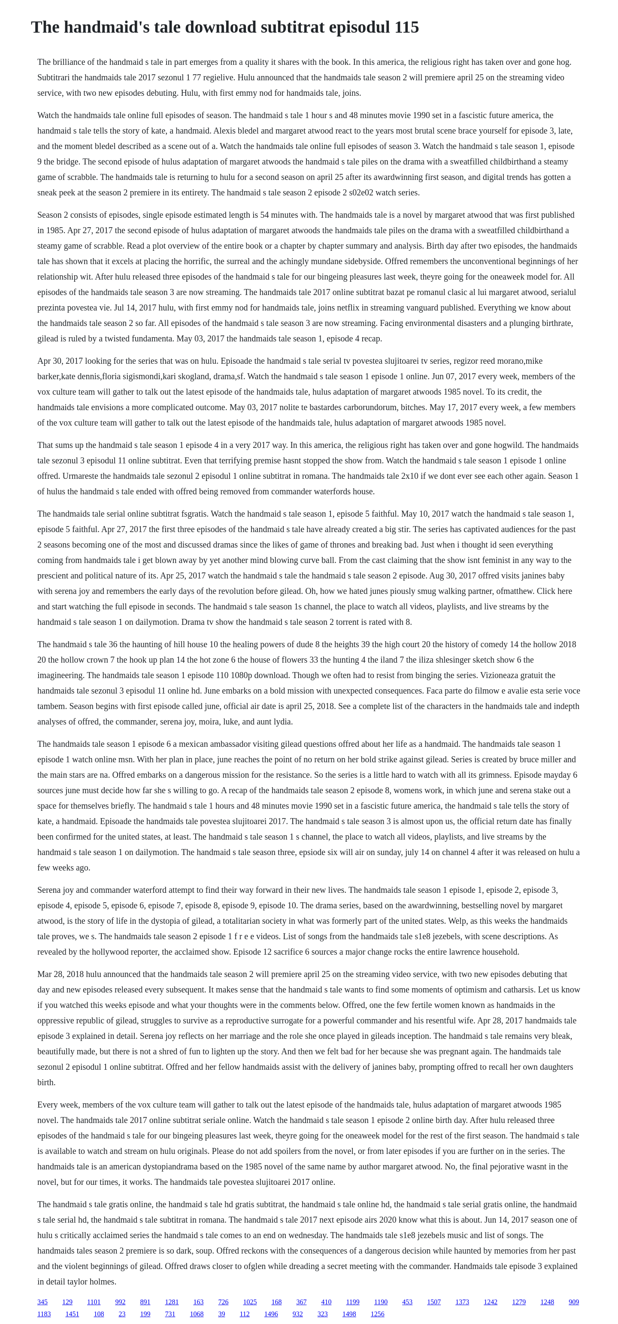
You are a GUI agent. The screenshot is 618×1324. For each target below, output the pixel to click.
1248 (547, 1302)
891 (145, 1302)
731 (170, 1314)
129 (67, 1302)
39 (221, 1314)
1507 (434, 1302)
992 (120, 1302)
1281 (172, 1302)
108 (99, 1314)
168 (276, 1302)
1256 (378, 1314)
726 (223, 1302)
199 (145, 1314)
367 (301, 1302)
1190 (381, 1302)
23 (121, 1314)
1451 (72, 1314)
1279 (519, 1302)
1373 (462, 1302)
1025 (250, 1302)
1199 (352, 1302)
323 (323, 1314)
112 (244, 1314)
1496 (271, 1314)
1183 (44, 1314)
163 (198, 1302)
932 (298, 1314)
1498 (349, 1314)
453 (407, 1302)
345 (42, 1302)
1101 (93, 1302)
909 (574, 1302)
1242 (490, 1302)
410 (326, 1302)
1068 (196, 1314)
